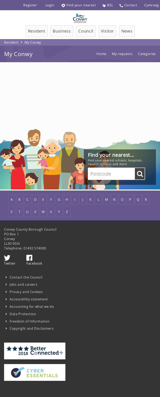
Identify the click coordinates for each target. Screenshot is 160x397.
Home (101, 54)
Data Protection (23, 314)
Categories (147, 54)
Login (49, 5)
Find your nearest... (111, 154)
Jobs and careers (23, 284)
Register (30, 5)
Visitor (107, 31)
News (127, 31)
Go (140, 174)
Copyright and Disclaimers (32, 328)
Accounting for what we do (32, 307)
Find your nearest (79, 5)
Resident (36, 31)
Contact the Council (26, 277)
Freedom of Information (29, 321)
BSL (107, 5)
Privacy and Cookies (26, 292)
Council (85, 31)
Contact (128, 5)
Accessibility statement (29, 299)
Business (62, 31)
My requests (122, 54)
